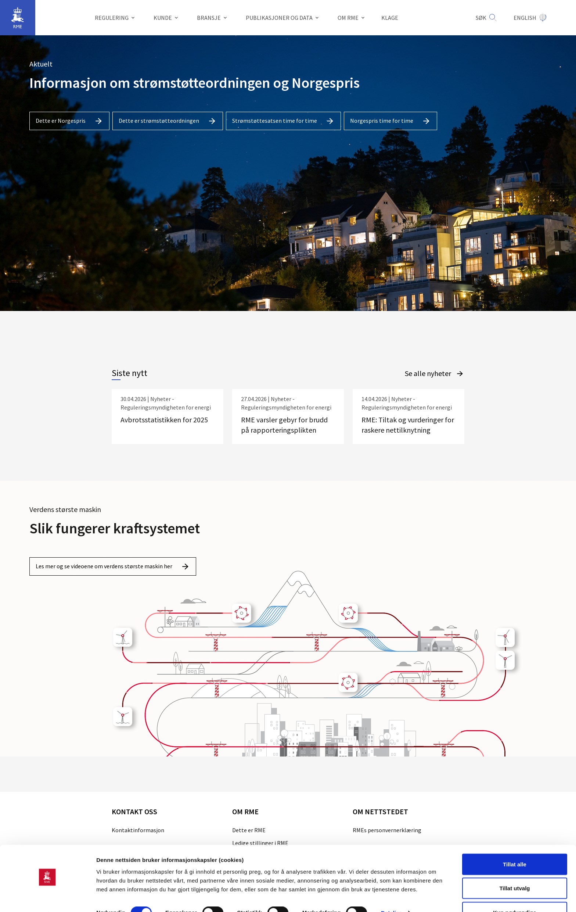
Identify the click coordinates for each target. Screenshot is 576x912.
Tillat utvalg (514, 868)
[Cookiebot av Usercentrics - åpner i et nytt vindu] (47, 897)
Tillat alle (514, 844)
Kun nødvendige (514, 892)
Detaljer (391, 893)
